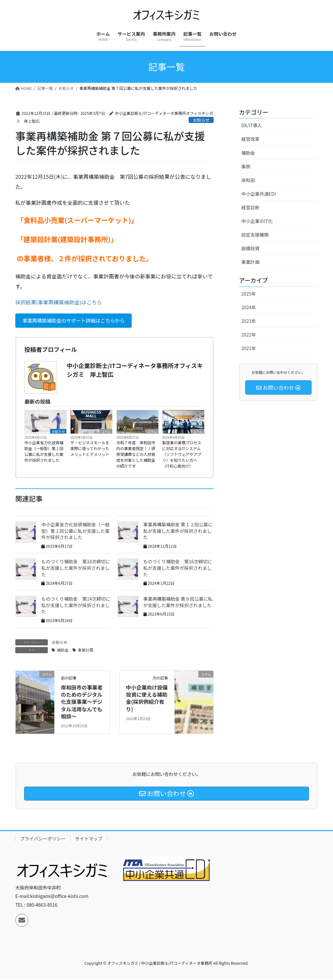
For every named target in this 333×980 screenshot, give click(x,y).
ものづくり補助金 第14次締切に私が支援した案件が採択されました (75, 606)
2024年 (248, 307)
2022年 (248, 334)
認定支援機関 (255, 234)
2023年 (248, 321)
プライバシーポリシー (43, 839)
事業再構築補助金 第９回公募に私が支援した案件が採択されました (178, 602)
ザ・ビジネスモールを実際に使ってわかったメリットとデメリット (89, 449)
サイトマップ (88, 839)
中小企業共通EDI (258, 193)
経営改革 (250, 139)
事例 (245, 166)
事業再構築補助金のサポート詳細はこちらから (77, 321)
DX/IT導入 (251, 125)
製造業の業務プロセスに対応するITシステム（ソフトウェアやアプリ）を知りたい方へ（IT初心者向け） (181, 455)
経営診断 (250, 207)
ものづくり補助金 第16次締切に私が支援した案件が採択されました (177, 568)
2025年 (248, 293)
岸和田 (248, 180)
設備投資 (250, 248)
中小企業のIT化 (257, 221)
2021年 (248, 348)
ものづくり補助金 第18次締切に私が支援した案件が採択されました (75, 568)
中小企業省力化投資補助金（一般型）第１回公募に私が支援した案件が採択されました (43, 452)
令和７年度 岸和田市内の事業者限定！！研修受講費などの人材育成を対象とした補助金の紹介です (135, 455)
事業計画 (85, 650)
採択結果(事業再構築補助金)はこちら (58, 302)
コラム (106, 432)
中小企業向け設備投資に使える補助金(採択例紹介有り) (146, 699)
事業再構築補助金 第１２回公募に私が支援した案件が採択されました (178, 531)
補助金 (63, 650)
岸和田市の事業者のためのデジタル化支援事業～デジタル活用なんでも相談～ (81, 702)
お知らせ (201, 120)
